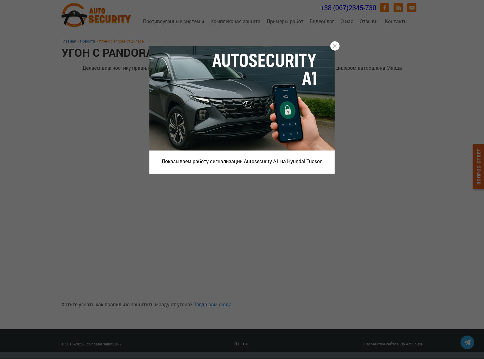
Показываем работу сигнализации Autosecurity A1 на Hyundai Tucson (242, 161)
